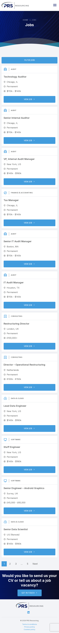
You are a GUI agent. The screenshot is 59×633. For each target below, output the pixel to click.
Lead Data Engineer (15, 405)
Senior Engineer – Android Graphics (24, 488)
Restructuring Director (16, 323)
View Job (29, 99)
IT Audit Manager (14, 282)
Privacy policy (29, 627)
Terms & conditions (29, 624)
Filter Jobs (29, 60)
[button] (54, 5)
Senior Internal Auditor (17, 118)
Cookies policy (29, 629)
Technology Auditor (15, 76)
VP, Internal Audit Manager (19, 159)
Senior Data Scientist (16, 529)
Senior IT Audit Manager (18, 241)
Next (35, 564)
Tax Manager (11, 200)
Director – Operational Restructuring (24, 364)
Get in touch (30, 593)
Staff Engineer (12, 447)
